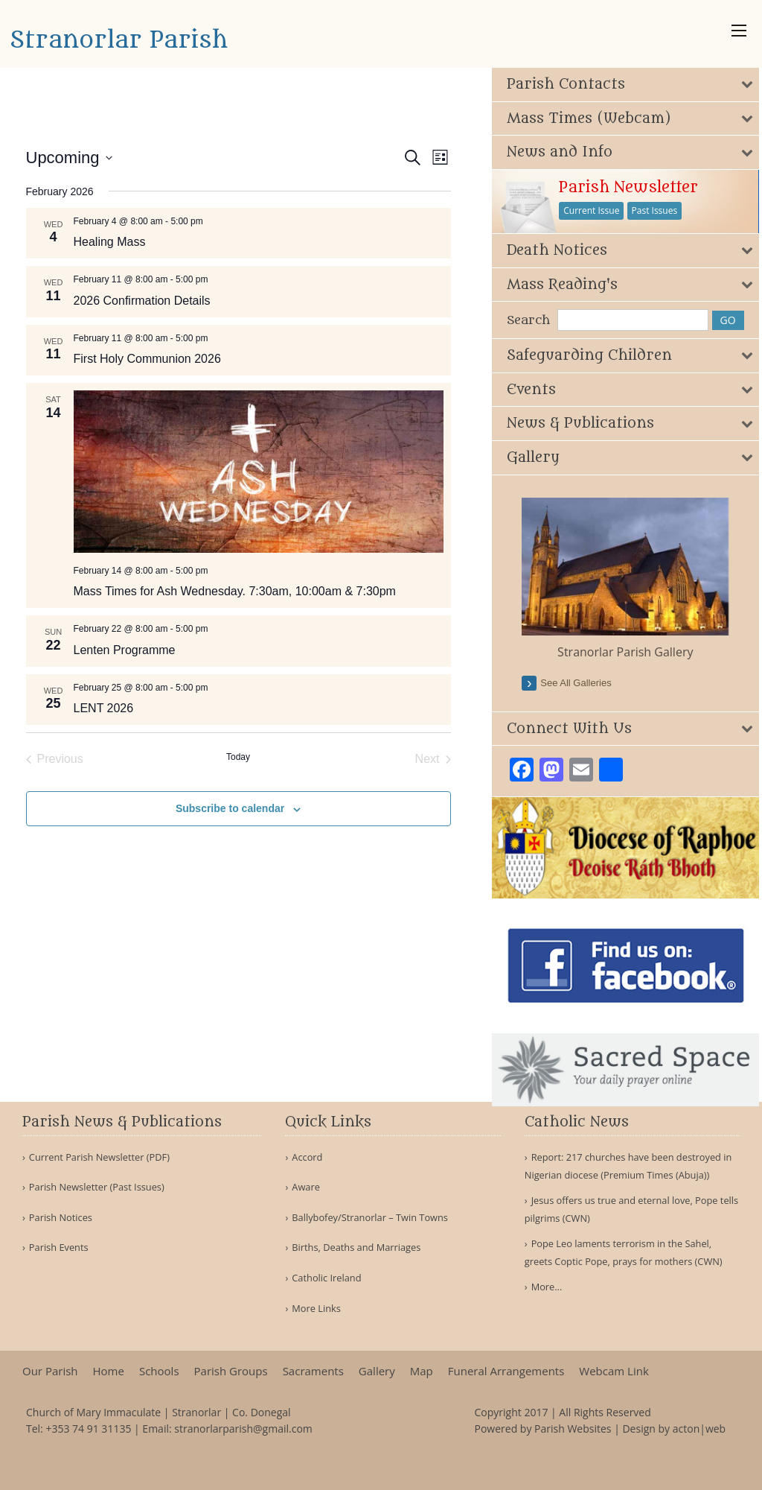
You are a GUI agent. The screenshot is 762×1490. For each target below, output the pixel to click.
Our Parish (50, 1371)
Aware (306, 1187)
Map (421, 1371)
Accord (307, 1157)
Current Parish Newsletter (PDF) (99, 1157)
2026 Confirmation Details (142, 300)
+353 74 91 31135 (88, 1428)
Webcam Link (613, 1371)
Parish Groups (231, 1371)
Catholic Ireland (326, 1278)
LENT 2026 (104, 708)
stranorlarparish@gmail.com (243, 1428)
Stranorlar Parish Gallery (630, 649)
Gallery (377, 1371)
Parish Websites (572, 1428)
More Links (316, 1308)
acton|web (699, 1428)
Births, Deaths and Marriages (356, 1247)
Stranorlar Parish (119, 40)
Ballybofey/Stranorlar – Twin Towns (370, 1218)
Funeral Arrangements (506, 1371)
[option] (630, 578)
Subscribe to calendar (230, 808)
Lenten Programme (125, 650)
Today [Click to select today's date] (238, 757)
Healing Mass (110, 241)
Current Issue (598, 210)
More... (547, 1286)
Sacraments (313, 1371)
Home (108, 1371)
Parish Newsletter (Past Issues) (96, 1187)
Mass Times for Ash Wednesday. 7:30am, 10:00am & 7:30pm (235, 591)
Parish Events (59, 1247)
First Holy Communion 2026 (147, 358)
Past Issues (661, 210)
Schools (159, 1371)
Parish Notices (60, 1218)
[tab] (630, 84)
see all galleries (582, 681)
